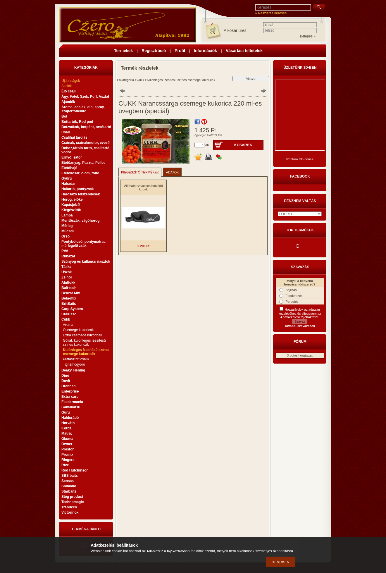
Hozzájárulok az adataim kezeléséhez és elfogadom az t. (300, 313)
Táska (66, 267)
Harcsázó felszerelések (80, 194)
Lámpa (67, 215)
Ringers (68, 460)
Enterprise (70, 391)
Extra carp (70, 397)
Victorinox (69, 512)
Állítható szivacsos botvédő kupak (143, 187)
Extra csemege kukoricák (82, 335)
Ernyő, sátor (71, 157)
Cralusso (68, 314)
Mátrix (66, 433)
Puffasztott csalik (76, 359)
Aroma (68, 325)
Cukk (140, 80)
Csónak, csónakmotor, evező (85, 143)
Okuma (67, 439)
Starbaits (68, 491)
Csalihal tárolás (74, 137)
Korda (66, 428)
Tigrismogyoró (74, 364)
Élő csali (68, 91)
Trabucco (69, 507)
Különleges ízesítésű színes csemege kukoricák (86, 352)
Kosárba (243, 145)
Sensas (67, 481)
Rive (65, 465)
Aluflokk (68, 283)
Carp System (72, 309)
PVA (64, 251)
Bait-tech (68, 288)
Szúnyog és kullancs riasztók (85, 261)
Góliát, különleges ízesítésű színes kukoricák (84, 342)
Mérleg (67, 226)
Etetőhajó (69, 168)
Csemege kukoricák (78, 330)
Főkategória (125, 80)
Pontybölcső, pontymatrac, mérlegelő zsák (83, 244)
